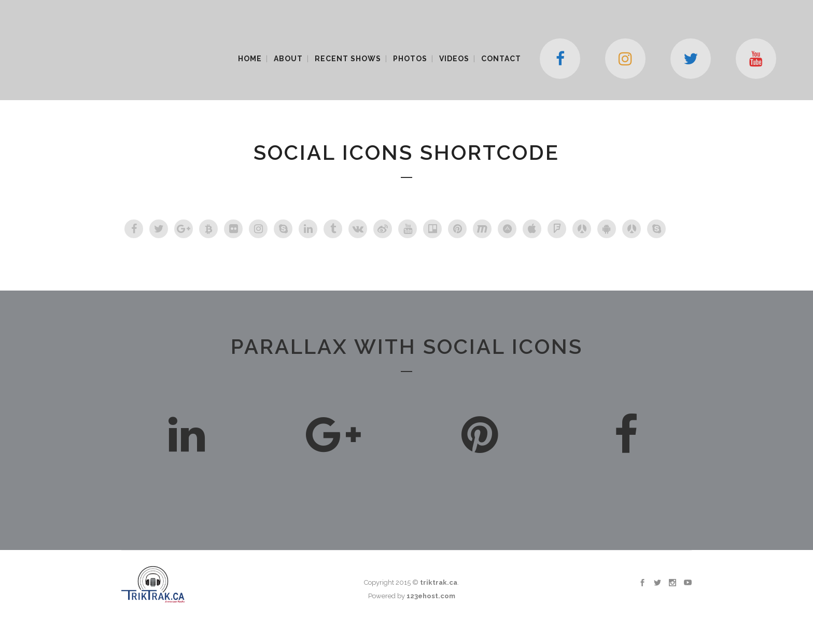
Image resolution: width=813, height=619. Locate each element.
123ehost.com (430, 596)
